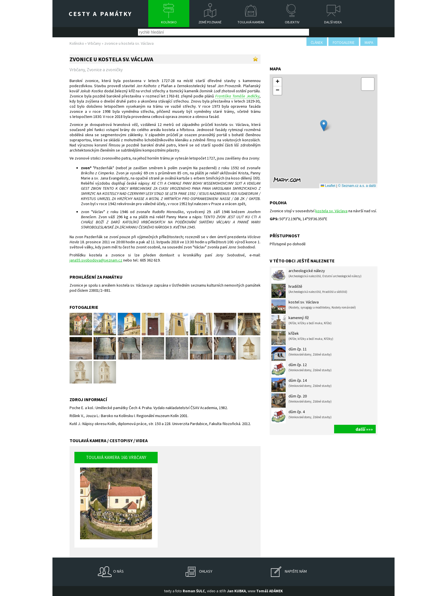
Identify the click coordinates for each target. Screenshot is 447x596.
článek (317, 42)
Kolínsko (169, 22)
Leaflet (328, 186)
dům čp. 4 (301, 416)
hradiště (309, 291)
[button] (323, 125)
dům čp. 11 (301, 353)
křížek (302, 338)
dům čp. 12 (301, 369)
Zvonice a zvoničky (105, 69)
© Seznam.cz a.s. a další (357, 186)
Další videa (333, 22)
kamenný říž (301, 322)
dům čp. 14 (301, 385)
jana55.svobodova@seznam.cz (96, 260)
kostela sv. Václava (331, 210)
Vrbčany (94, 43)
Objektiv (292, 22)
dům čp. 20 (301, 400)
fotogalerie (344, 42)
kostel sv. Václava (313, 306)
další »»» (364, 429)
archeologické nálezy (316, 275)
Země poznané (210, 22)
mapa (369, 42)
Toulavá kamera (250, 22)
